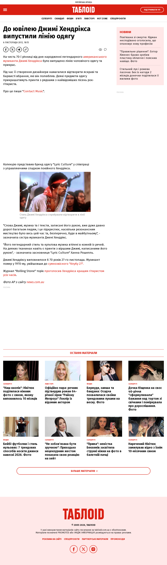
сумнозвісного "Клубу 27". (66, 263)
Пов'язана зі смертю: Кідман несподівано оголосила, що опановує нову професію (138, 40)
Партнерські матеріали (95, 539)
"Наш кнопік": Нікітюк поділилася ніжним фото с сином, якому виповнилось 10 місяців (20, 393)
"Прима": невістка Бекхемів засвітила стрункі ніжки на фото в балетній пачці (104, 449)
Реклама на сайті (51, 539)
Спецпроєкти (118, 18)
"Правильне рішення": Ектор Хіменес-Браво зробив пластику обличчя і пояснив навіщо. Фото (139, 56)
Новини (125, 32)
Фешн (70, 18)
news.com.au (35, 282)
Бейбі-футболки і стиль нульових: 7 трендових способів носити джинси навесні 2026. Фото (20, 449)
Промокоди (118, 539)
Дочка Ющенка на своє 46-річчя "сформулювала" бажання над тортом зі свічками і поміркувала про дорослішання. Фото (145, 398)
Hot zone (102, 18)
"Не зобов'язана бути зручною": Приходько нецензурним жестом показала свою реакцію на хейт (62, 451)
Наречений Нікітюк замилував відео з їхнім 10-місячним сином (145, 447)
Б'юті (79, 18)
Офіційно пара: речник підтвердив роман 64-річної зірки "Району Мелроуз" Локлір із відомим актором (61, 395)
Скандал (59, 18)
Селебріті (46, 18)
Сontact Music (33, 91)
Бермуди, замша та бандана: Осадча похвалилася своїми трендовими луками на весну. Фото (103, 395)
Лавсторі (89, 18)
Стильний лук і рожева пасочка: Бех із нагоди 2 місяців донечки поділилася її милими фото (139, 73)
